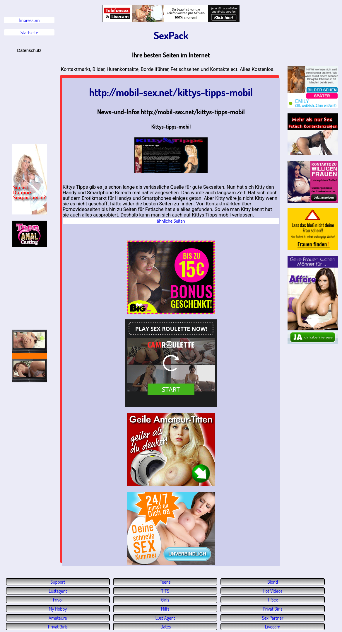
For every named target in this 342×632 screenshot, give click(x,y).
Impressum (29, 20)
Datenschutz (29, 50)
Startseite (29, 32)
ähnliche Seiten (171, 221)
